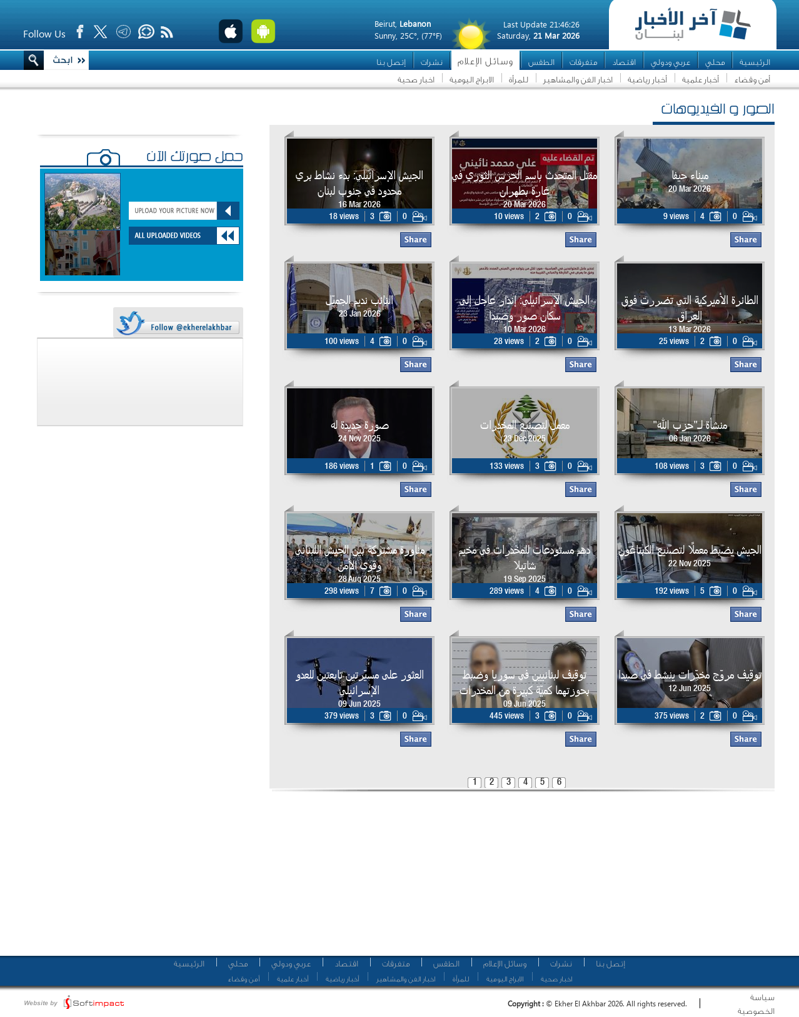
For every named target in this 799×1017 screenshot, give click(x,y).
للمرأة (518, 79)
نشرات (432, 62)
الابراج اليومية (472, 79)
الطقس (541, 62)
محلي (715, 62)
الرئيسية (755, 62)
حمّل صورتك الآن (194, 158)
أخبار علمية (700, 79)
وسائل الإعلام (485, 61)
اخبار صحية (416, 79)
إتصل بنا (391, 62)
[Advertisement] (359, 877)
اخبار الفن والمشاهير (578, 79)
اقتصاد (624, 62)
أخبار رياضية (647, 79)
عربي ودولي (670, 62)
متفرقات (583, 62)
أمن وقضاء (752, 79)
